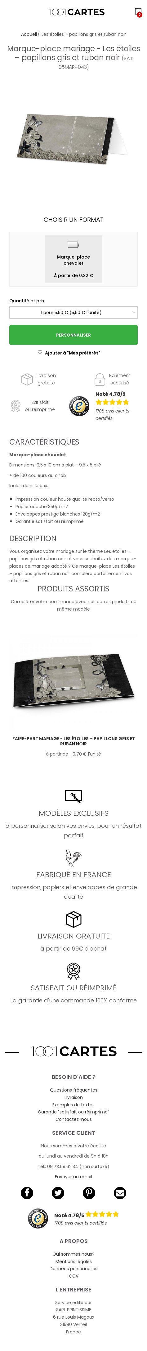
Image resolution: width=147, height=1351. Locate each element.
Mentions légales (74, 1261)
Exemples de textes (73, 1105)
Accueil (29, 34)
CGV (73, 1276)
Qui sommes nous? (73, 1254)
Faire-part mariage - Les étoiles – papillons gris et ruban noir (73, 741)
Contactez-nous (74, 1119)
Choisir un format (74, 219)
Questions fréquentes (73, 1090)
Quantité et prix (26, 301)
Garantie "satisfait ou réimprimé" (73, 1112)
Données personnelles (73, 1269)
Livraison (74, 1097)
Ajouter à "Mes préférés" (69, 353)
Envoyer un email (73, 1177)
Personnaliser (73, 335)
